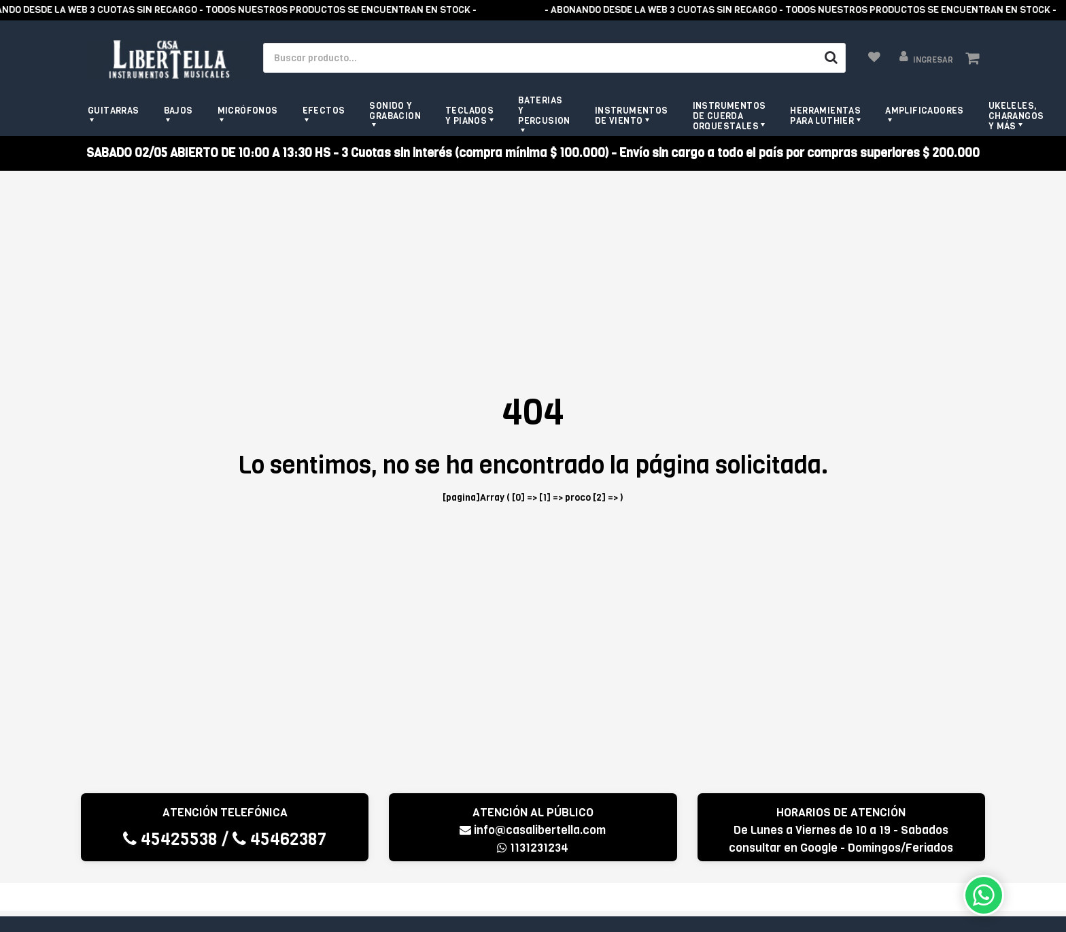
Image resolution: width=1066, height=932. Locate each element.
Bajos (178, 110)
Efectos (324, 110)
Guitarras (113, 110)
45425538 (170, 839)
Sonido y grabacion (395, 111)
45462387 (279, 839)
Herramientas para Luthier (825, 116)
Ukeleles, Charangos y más (1016, 116)
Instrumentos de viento (631, 116)
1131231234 (532, 848)
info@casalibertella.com (533, 830)
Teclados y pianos (469, 116)
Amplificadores (924, 110)
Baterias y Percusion (544, 111)
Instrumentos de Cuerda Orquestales (729, 116)
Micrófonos (248, 110)
